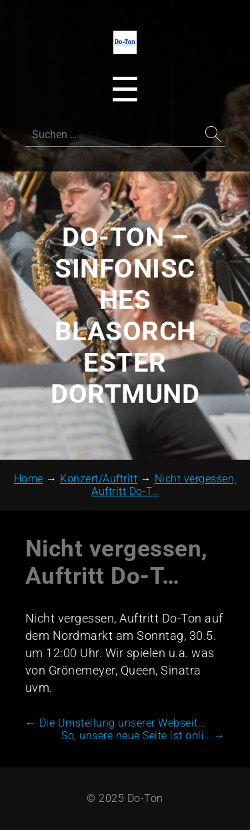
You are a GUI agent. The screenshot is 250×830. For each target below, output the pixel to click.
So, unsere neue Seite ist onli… (143, 735)
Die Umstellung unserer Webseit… (115, 723)
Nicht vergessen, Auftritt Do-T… (116, 562)
